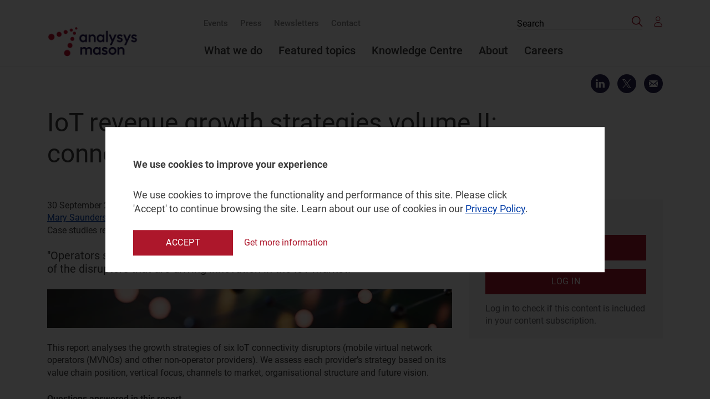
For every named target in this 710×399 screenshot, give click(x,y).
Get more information (286, 242)
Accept (183, 242)
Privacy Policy (495, 209)
